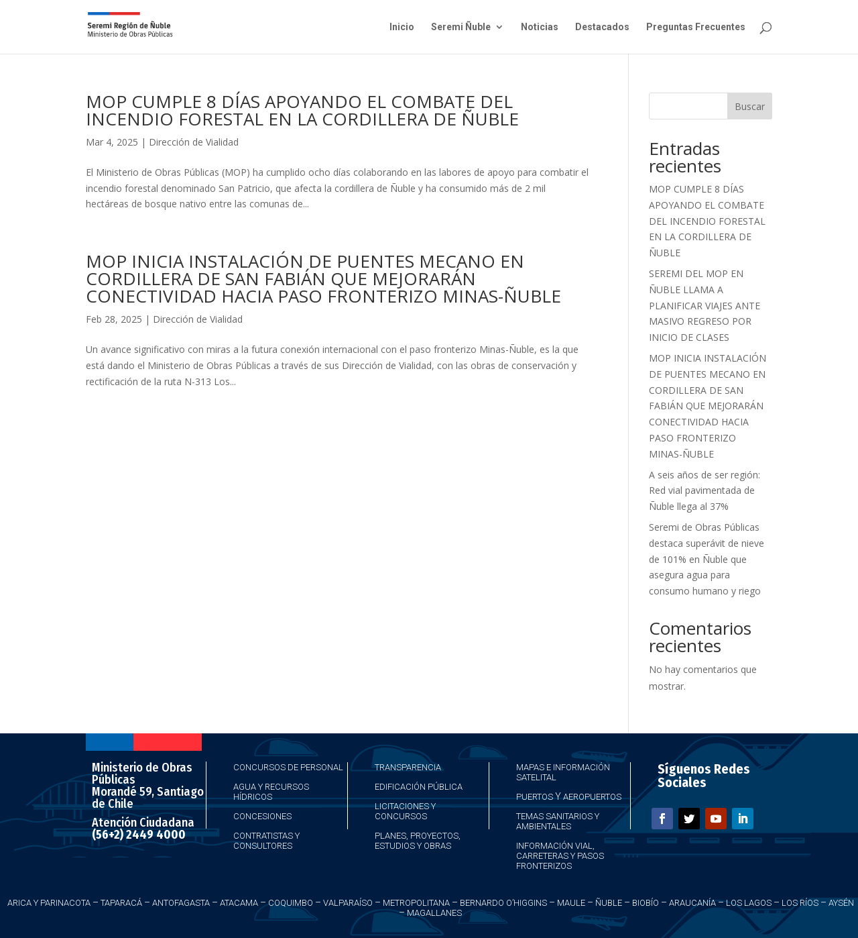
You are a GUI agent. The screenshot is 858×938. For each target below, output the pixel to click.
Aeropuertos (592, 797)
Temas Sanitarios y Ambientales (557, 821)
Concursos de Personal (288, 767)
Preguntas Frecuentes (695, 27)
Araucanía (692, 903)
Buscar (750, 106)
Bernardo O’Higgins (503, 903)
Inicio (401, 27)
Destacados (602, 27)
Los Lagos (749, 903)
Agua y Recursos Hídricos (271, 792)
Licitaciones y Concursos (405, 811)
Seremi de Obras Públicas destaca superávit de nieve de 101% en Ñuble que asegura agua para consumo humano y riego (706, 559)
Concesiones (262, 816)
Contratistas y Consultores (266, 841)
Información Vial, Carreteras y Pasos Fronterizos (560, 856)
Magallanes (434, 913)
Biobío (645, 903)
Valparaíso (348, 903)
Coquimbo (290, 903)
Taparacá (121, 903)
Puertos (534, 797)
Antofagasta (181, 903)
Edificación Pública (419, 787)
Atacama (239, 903)
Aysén (841, 903)
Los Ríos (800, 903)
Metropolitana (416, 903)
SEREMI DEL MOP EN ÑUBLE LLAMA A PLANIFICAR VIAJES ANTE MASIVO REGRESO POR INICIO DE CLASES (704, 305)
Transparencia (408, 767)
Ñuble (608, 903)
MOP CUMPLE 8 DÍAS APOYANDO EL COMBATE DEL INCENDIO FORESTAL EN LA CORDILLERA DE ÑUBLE (302, 110)
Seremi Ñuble (461, 27)
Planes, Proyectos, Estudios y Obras (418, 841)
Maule (571, 903)
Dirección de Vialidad (194, 142)
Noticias (539, 27)
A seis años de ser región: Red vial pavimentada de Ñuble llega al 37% (704, 490)
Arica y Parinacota (48, 903)
